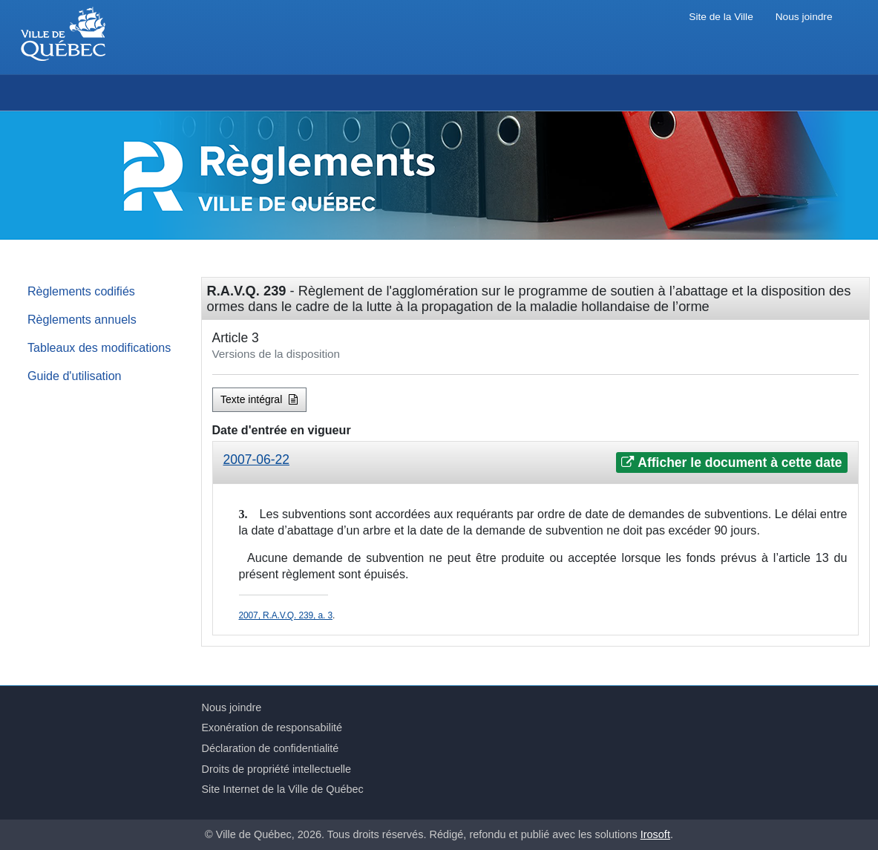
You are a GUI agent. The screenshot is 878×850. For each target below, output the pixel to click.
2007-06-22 (256, 459)
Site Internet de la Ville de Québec (283, 789)
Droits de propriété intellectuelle (277, 769)
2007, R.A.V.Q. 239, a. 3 (285, 615)
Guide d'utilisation (74, 375)
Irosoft (655, 834)
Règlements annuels (82, 319)
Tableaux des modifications (99, 347)
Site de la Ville (721, 16)
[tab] (535, 463)
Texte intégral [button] (259, 399)
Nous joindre (804, 16)
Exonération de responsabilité (272, 727)
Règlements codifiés (81, 291)
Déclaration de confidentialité (270, 748)
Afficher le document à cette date (731, 462)
